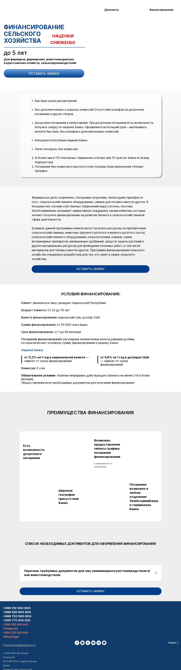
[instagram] (82, 626)
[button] (44, 73)
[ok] (88, 626)
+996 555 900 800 (17, 596)
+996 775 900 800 (16, 604)
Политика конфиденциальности (19, 628)
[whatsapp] (104, 626)
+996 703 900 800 (17, 600)
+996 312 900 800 (16, 592)
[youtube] (93, 626)
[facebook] (77, 626)
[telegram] (98, 626)
